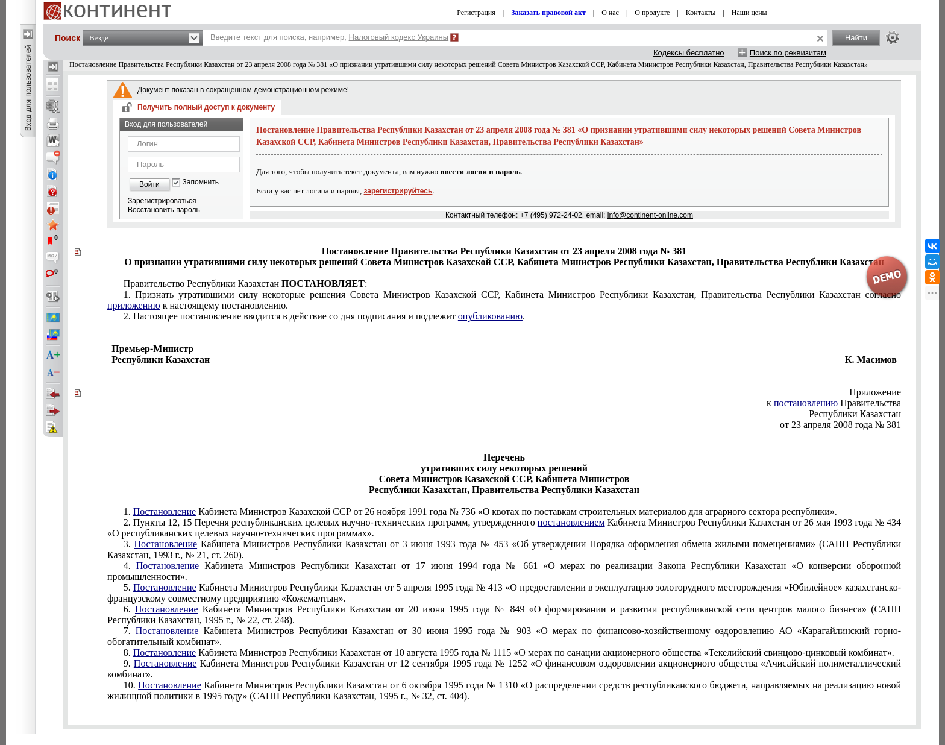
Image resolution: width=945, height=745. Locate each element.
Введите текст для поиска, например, (329, 37)
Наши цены (749, 12)
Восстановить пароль (164, 210)
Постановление (164, 511)
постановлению (806, 403)
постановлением (571, 522)
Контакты (701, 12)
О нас (610, 12)
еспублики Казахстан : (246, 283)
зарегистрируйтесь (398, 191)
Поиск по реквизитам (788, 52)
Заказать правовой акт (548, 12)
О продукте (652, 12)
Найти (856, 37)
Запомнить (201, 182)
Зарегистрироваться (162, 200)
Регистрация (476, 12)
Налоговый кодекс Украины (399, 37)
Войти (149, 184)
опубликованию (490, 316)
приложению (133, 305)
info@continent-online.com (650, 215)
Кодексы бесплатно (688, 52)
